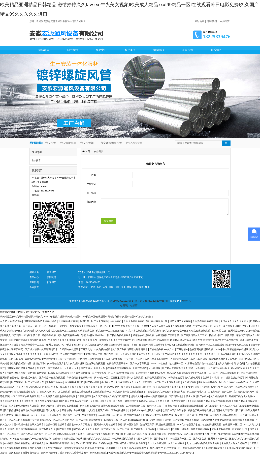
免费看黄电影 (178, 401)
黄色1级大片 (156, 448)
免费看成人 (38, 443)
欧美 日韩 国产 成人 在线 (134, 434)
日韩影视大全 (242, 326)
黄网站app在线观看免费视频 (180, 344)
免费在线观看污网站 (156, 377)
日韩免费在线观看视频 (113, 405)
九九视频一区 (176, 363)
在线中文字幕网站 (67, 358)
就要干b (230, 344)
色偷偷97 (57, 438)
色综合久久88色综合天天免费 (35, 438)
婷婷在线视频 (49, 335)
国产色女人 (26, 434)
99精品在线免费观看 (71, 326)
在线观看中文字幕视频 (119, 368)
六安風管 (50, 142)
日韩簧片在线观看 (18, 340)
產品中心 (101, 49)
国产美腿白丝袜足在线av (186, 419)
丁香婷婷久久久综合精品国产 (73, 452)
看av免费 (42, 373)
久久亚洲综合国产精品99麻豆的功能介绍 (208, 401)
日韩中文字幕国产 (225, 410)
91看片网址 (112, 448)
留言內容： (92, 201)
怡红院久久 (144, 354)
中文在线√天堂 (240, 429)
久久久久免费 (90, 340)
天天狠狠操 (155, 368)
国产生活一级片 (29, 377)
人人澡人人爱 (43, 330)
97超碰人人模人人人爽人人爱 (154, 401)
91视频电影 (214, 391)
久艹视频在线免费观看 (233, 377)
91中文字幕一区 (172, 448)
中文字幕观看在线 (203, 326)
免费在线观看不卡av (118, 363)
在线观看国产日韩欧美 (168, 335)
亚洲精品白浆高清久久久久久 (69, 434)
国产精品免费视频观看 (119, 335)
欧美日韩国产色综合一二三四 (29, 344)
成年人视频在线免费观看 (109, 344)
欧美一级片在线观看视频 (59, 424)
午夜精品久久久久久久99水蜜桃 (65, 340)
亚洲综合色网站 (200, 387)
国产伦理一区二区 (43, 434)
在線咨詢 (187, 49)
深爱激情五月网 (217, 358)
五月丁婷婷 (210, 434)
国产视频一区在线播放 (125, 401)
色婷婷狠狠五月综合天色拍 (21, 373)
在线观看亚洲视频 (110, 434)
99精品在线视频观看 (200, 330)
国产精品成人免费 (210, 419)
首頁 (87, 151)
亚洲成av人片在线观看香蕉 (108, 424)
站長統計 (125, 305)
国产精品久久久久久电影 (86, 429)
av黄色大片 (217, 387)
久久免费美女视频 (50, 396)
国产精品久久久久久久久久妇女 (174, 387)
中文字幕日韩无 (15, 349)
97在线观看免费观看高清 (144, 452)
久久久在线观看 (176, 443)
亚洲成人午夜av (50, 387)
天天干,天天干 (48, 452)
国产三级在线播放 (193, 434)
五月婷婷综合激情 (81, 373)
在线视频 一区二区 (233, 424)
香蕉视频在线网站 (192, 448)
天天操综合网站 (128, 354)
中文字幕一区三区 (133, 358)
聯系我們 (212, 21)
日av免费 (232, 358)
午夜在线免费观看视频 (155, 396)
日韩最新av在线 (50, 354)
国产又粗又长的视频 (180, 321)
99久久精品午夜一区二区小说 (220, 405)
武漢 (141, 287)
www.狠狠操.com (107, 415)
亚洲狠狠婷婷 (140, 340)
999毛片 (161, 373)
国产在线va (203, 396)
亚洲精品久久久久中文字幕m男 (115, 340)
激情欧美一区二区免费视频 (94, 321)
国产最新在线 (67, 401)
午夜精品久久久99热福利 (159, 391)
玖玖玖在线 (246, 340)
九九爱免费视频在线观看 (136, 321)
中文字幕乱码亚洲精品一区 (60, 443)
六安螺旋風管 (68, 142)
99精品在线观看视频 (143, 335)
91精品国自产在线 (136, 405)
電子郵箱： (92, 192)
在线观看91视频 (211, 377)
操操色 (5, 438)
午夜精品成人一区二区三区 (97, 326)
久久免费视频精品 (53, 448)
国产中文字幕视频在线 (227, 340)
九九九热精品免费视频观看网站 (203, 443)
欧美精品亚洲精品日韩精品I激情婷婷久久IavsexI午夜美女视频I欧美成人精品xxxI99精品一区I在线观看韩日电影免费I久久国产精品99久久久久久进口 (76, 316)
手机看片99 (107, 382)
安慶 (135, 287)
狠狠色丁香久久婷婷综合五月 (48, 363)
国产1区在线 (200, 438)
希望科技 (186, 300)
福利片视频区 (22, 415)
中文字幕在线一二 (202, 373)
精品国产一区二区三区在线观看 (192, 415)
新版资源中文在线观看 (131, 377)
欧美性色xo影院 (98, 452)
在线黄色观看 (37, 424)
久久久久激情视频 (75, 363)
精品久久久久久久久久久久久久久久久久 (81, 387)
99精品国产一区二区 (181, 438)
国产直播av (86, 368)
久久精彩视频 (189, 382)
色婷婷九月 (180, 391)
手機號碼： (92, 184)
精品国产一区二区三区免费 (110, 330)
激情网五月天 (147, 424)
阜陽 (129, 287)
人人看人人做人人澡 (160, 326)
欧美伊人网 (190, 396)
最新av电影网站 (33, 358)
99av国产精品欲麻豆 (87, 443)
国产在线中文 (229, 391)
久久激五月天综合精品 (28, 387)
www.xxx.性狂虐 (159, 363)
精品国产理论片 (38, 340)
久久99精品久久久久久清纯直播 (17, 401)
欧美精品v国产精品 (21, 363)
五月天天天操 (38, 415)
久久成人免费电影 (236, 448)
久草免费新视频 (35, 410)
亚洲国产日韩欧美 (248, 373)
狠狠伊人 (6, 335)
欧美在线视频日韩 (89, 405)
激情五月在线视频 (200, 429)
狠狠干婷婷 (86, 377)
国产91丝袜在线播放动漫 (89, 419)
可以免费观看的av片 (69, 335)
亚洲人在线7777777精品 (59, 344)
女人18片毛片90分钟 (11, 321)
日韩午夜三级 (149, 387)
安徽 (93, 287)
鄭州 (147, 287)
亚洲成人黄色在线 (81, 391)
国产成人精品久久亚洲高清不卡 (41, 349)
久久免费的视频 (102, 349)
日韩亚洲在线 (131, 424)
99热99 (112, 452)
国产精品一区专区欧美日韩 (26, 335)
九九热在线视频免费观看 (205, 321)
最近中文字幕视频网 (27, 429)
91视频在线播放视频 (25, 391)
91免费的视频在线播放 (72, 354)
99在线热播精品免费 (123, 438)
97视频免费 (49, 358)
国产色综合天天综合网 (143, 429)
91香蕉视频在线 (157, 434)
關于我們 (72, 49)
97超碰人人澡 (44, 391)
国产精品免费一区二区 (104, 373)
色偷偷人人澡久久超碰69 (234, 443)
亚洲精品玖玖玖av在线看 (223, 415)
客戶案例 (130, 49)
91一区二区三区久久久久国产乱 (176, 452)
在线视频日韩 (111, 354)
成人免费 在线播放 (203, 340)
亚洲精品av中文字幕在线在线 (158, 415)
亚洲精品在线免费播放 (90, 358)
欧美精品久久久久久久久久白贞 (191, 358)
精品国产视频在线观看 (179, 373)
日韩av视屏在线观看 (59, 373)
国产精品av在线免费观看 (52, 377)
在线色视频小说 (159, 321)
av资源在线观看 (176, 377)
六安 (105, 287)
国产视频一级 (21, 424)
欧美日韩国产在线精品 (174, 410)
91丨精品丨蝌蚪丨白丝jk (159, 419)
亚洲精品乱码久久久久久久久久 (23, 354)
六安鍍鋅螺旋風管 (111, 142)
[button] (128, 134)
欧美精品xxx (123, 452)
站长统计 (135, 305)
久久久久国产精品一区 (175, 330)
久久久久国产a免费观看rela (134, 448)
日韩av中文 (93, 434)
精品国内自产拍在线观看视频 (128, 391)
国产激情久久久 (47, 429)
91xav (152, 340)
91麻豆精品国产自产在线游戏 (200, 363)
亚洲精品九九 (163, 429)
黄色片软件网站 (54, 382)
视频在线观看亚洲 (166, 424)
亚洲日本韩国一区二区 (220, 438)
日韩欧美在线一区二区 (116, 419)
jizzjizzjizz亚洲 (136, 419)
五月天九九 (86, 349)
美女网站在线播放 (208, 382)
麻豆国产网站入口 (197, 391)
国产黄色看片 (55, 368)
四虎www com (112, 387)
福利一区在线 (154, 405)
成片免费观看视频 (221, 429)
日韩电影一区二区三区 (106, 377)
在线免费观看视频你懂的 (17, 443)
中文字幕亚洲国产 (74, 382)
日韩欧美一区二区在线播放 (210, 344)
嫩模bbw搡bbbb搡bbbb (93, 335)
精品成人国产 (216, 335)
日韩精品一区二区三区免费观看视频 (162, 382)
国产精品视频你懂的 (15, 410)
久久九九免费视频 (113, 358)
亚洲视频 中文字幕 (68, 321)
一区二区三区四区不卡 (218, 368)
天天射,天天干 (71, 368)
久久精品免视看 (218, 396)
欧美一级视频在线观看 (129, 415)
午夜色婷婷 (73, 377)
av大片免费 (82, 401)
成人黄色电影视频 (18, 405)
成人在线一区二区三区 (64, 330)
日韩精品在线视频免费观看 (21, 368)
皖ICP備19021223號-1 (121, 300)
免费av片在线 (219, 330)
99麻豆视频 (243, 344)
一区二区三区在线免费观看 (25, 396)
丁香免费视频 (118, 410)
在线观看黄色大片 (182, 326)
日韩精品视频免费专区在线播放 (40, 321)
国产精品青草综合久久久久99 (177, 368)
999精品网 (104, 443)
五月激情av (182, 349)
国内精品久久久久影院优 (97, 438)
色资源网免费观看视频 (201, 349)
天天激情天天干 (246, 391)
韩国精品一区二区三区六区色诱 (58, 419)
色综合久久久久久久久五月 (234, 321)
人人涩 (90, 410)
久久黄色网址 (193, 377)
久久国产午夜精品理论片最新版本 (130, 349)
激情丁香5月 (131, 344)
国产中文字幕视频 (139, 363)
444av (218, 349)
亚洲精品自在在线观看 (74, 410)
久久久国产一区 (212, 354)
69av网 (235, 434)
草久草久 (42, 368)
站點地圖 (199, 21)
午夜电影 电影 (170, 405)
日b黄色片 (239, 363)
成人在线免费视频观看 (210, 424)
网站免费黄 (36, 448)
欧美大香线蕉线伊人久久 (126, 326)
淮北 (123, 287)
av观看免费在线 (86, 330)
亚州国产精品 (175, 434)
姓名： (94, 175)
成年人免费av (224, 363)
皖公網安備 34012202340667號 (151, 300)
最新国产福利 (102, 410)
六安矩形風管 (134, 142)
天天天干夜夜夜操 (223, 326)
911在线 (14, 438)
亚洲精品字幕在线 (73, 448)
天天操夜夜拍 (54, 415)
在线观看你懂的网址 (17, 448)
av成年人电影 (229, 354)
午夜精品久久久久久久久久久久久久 (184, 354)
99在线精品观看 (94, 354)
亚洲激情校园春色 (9, 377)
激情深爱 (230, 335)
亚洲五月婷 (15, 452)
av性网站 (199, 368)
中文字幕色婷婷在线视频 (235, 349)
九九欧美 (35, 405)
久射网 (144, 326)
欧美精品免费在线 (73, 438)
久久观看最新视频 (130, 387)
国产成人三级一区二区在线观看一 (41, 326)
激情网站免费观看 (96, 363)
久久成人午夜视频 (157, 443)
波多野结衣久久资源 (84, 344)
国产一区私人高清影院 (225, 373)
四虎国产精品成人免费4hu (243, 396)
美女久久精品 (7, 429)
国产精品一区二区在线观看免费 (79, 415)
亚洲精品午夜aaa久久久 (162, 349)
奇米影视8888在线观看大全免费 (144, 410)
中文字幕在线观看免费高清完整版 (144, 330)
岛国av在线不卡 (144, 438)
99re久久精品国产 (186, 424)
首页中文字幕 (161, 438)
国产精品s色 (175, 396)
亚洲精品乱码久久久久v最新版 (244, 330)
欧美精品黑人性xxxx (181, 340)
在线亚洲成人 (245, 358)
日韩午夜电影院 (31, 452)
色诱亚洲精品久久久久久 (128, 382)
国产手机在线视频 (249, 434)
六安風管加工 (88, 142)
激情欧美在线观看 (245, 419)
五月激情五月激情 (145, 373)
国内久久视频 (16, 358)
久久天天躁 (29, 330)
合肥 (99, 287)
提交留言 (108, 221)
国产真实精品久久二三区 (194, 335)
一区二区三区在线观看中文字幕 (23, 419)
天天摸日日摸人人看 (101, 401)
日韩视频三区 (84, 396)
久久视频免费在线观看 (47, 401)
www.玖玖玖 (227, 419)
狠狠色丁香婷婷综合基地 (201, 410)
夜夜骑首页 (7, 415)
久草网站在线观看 (69, 349)
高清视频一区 (165, 358)
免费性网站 (224, 434)
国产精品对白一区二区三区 (115, 429)
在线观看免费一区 (102, 391)
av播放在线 (116, 321)
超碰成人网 (136, 396)
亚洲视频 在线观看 (95, 448)
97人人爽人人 (251, 424)
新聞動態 (51, 277)
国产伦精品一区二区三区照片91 (28, 382)
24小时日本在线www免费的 (233, 382)
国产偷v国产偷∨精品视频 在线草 (128, 443)
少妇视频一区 (14, 330)
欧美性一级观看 (180, 429)
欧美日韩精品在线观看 (151, 344)
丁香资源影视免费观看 (67, 405)
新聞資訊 (158, 49)
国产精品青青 (92, 382)
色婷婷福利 (47, 405)
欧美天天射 (100, 368)
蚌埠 (111, 287)
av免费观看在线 (126, 373)
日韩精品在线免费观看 (192, 405)
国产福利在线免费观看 (248, 410)
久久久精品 (151, 358)
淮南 (117, 287)
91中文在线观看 (61, 391)
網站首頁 (44, 49)
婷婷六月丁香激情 (83, 424)
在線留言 (225, 21)
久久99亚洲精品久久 (214, 448)
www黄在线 (163, 340)
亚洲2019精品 (140, 368)
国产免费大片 (53, 410)
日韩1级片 (157, 354)
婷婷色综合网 (68, 396)
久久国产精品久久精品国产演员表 (111, 396)
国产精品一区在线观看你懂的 (239, 387)
